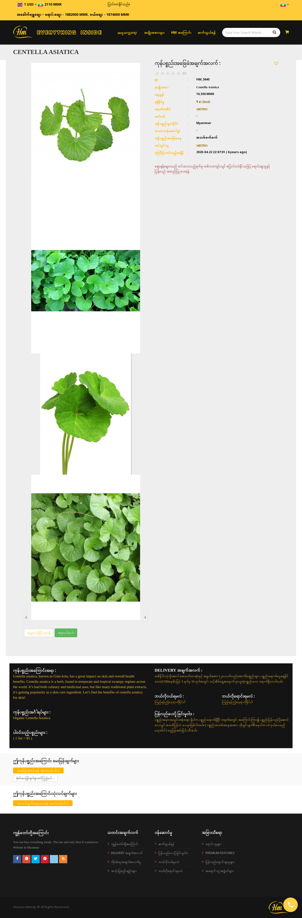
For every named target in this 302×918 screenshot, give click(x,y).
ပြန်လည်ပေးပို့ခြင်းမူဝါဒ (173, 853)
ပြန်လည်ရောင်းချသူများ (220, 862)
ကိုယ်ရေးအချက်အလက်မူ (126, 862)
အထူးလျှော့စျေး (127, 32)
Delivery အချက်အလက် (126, 853)
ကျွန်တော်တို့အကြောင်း (124, 844)
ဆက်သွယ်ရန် (207, 32)
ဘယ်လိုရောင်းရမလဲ (170, 871)
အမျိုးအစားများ (154, 32)
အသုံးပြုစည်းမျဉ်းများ (124, 871)
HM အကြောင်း (181, 32)
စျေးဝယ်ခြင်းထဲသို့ (39, 632)
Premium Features (219, 853)
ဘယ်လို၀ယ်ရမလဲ (168, 862)
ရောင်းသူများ (213, 844)
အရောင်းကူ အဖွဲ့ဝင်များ (219, 871)
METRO (201, 109)
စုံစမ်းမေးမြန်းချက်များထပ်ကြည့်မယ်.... (35, 778)
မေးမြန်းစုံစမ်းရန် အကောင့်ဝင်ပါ (38, 770)
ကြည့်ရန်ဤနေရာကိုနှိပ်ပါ (170, 702)
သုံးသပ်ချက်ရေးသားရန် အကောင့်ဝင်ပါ (42, 803)
